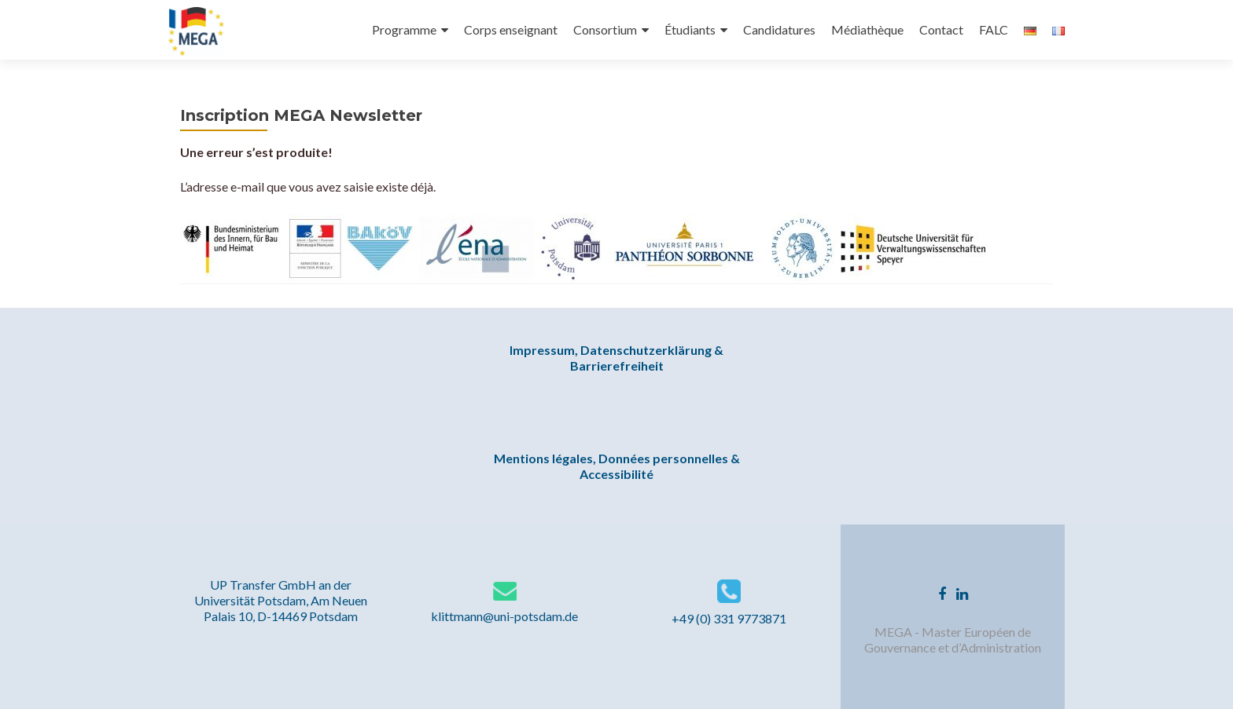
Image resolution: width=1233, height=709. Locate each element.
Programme (404, 29)
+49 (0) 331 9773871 (729, 618)
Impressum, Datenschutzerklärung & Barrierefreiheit (616, 357)
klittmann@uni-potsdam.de (504, 615)
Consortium (605, 29)
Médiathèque (867, 29)
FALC (993, 29)
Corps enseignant (511, 29)
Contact (941, 29)
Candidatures (779, 29)
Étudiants (690, 29)
